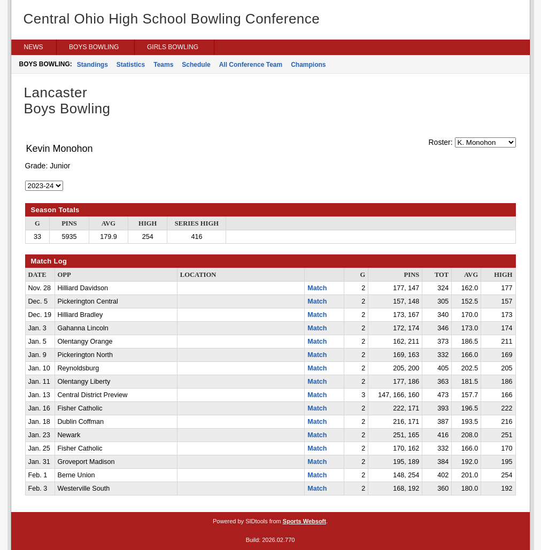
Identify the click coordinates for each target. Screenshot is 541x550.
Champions (308, 64)
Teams (163, 64)
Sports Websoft (304, 521)
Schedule (196, 64)
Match (317, 288)
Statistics (131, 64)
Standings (92, 64)
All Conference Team (250, 64)
